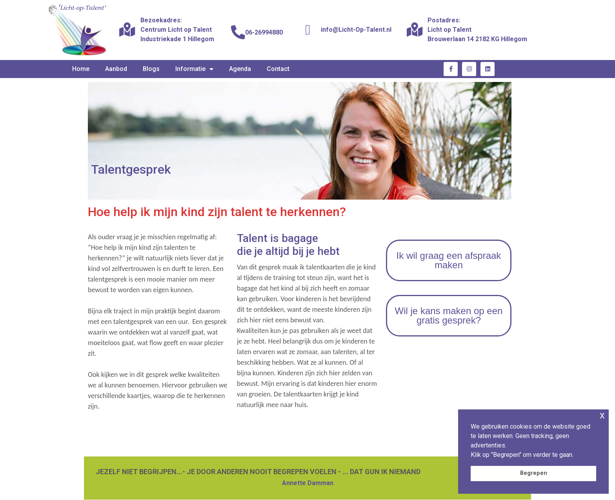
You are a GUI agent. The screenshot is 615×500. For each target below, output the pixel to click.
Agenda (240, 69)
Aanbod (116, 69)
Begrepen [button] (533, 473)
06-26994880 (264, 32)
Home (80, 69)
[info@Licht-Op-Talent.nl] (308, 30)
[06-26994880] (238, 32)
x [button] (602, 415)
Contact (278, 69)
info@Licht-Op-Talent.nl (356, 29)
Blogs (151, 69)
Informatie (194, 69)
